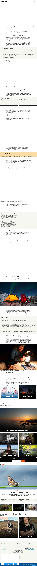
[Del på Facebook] (17, 32)
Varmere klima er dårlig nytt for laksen (24, 499)
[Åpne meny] (35, 1)
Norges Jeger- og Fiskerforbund (31, 549)
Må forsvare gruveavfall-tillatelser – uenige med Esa (8, 499)
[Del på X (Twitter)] (18, 32)
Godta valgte (10, 563)
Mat (22, 1)
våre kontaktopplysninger (7, 548)
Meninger (19, 1)
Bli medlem (30, 1)
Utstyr (16, 1)
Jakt (8, 1)
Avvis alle (15, 563)
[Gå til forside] (4, 1)
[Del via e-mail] (19, 32)
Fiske (11, 1)
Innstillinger (34, 565)
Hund (13, 1)
